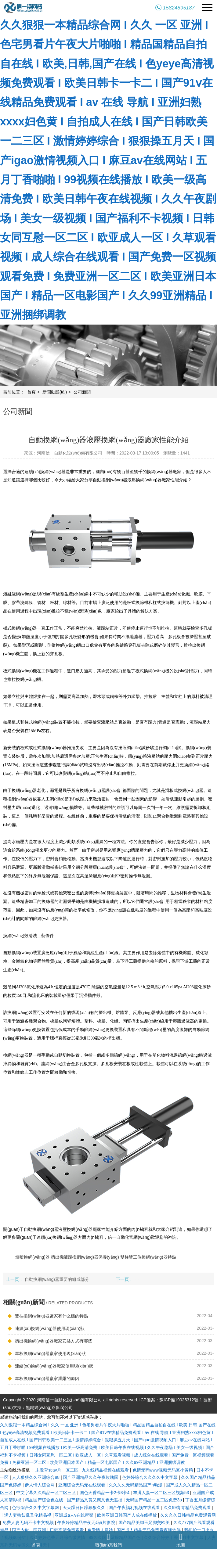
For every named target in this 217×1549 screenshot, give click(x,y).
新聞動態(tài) (54, 392)
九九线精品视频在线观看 (106, 1470)
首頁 (31, 392)
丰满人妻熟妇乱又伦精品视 (26, 1515)
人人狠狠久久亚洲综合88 (36, 1477)
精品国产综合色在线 (44, 1499)
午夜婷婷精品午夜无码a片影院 (86, 1522)
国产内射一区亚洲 (29, 1530)
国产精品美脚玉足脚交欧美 (144, 1522)
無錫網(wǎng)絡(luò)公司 (49, 1407)
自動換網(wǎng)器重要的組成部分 (57, 1279)
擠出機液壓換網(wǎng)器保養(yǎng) (85, 1257)
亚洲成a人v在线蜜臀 (75, 1515)
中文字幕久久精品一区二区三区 (46, 1492)
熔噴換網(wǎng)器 (32, 1257)
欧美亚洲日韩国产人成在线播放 (127, 1515)
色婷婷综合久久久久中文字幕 (150, 1477)
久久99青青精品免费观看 (188, 1507)
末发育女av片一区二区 (57, 1470)
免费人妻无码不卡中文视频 (28, 1522)
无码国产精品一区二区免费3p (154, 1499)
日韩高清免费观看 (67, 1530)
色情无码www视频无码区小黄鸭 (163, 1470)
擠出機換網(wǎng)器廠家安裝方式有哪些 (50, 1341)
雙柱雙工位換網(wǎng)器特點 (148, 1257)
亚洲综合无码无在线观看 (82, 1485)
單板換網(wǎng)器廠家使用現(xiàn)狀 (47, 1353)
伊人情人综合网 (40, 1485)
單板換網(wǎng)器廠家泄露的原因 (43, 1378)
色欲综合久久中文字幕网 (36, 1507)
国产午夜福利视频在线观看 (135, 1507)
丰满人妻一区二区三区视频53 (161, 1492)
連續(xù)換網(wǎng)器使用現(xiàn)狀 (46, 1328)
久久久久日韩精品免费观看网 (188, 1515)
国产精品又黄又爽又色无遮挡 (95, 1499)
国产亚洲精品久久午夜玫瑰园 (91, 1477)
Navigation (207, 7)
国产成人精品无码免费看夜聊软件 (149, 1530)
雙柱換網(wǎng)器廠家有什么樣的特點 (48, 1316)
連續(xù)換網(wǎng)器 (45, 471)
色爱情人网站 (100, 1530)
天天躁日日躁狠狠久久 (85, 1507)
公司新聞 (82, 392)
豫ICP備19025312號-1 (180, 1399)
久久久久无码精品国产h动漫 (136, 1485)
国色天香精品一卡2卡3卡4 (105, 1492)
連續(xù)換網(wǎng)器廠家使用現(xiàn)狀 (50, 1366)
